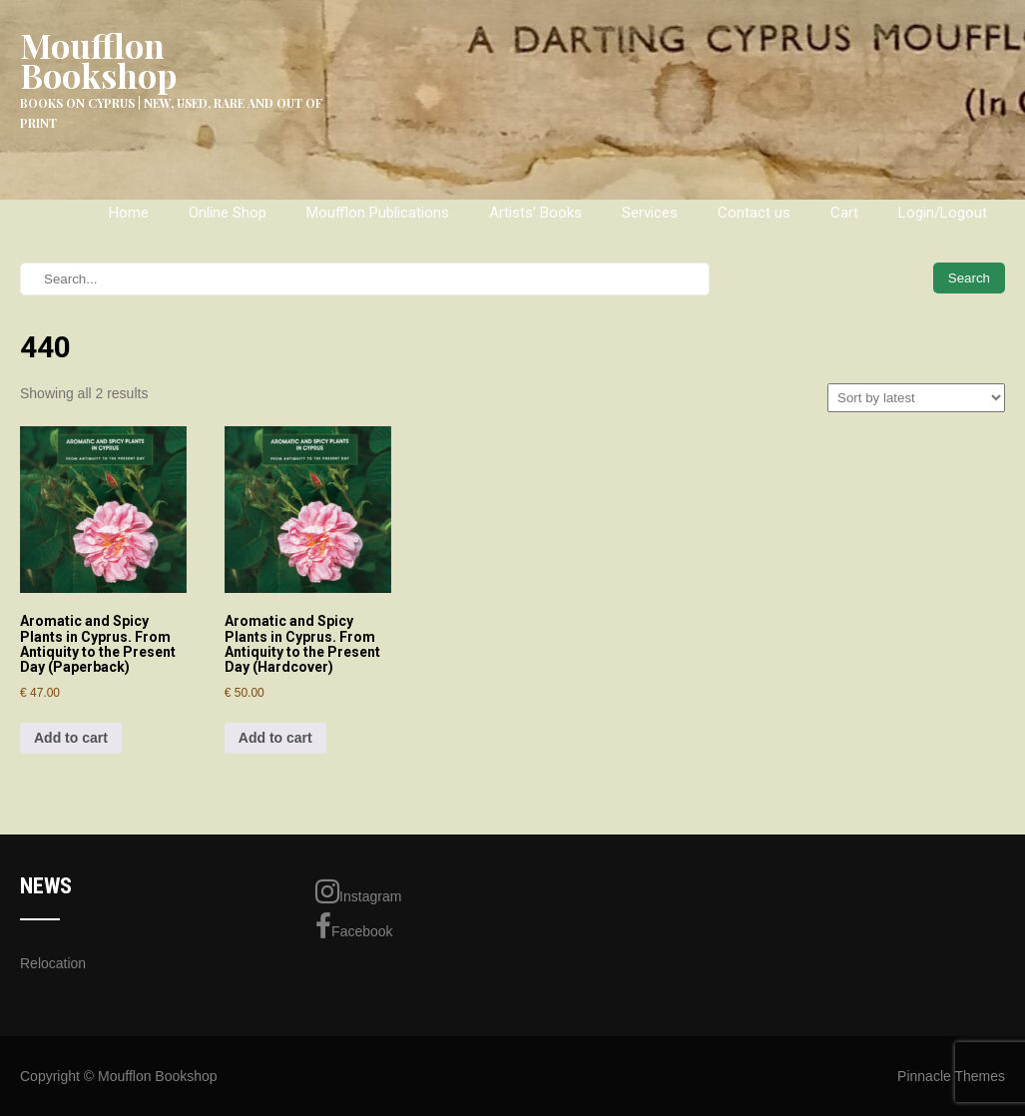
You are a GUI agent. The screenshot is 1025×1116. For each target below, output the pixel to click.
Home (129, 213)
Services (650, 213)
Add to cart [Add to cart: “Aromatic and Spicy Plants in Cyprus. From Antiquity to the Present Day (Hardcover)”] (275, 738)
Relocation (53, 963)
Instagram (358, 891)
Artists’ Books (535, 213)
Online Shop (227, 213)
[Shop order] (916, 397)
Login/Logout (942, 213)
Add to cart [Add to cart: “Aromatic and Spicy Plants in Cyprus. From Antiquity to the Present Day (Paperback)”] (71, 738)
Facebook (353, 926)
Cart (844, 213)
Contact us (754, 213)
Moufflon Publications (377, 213)
